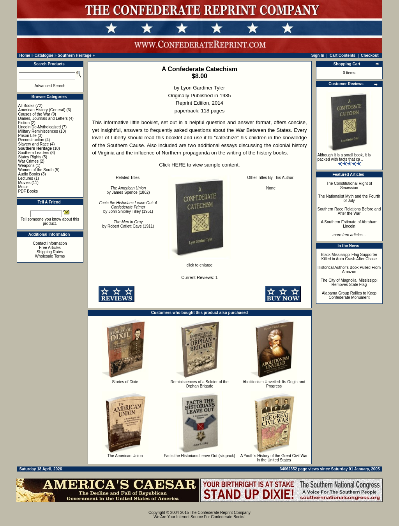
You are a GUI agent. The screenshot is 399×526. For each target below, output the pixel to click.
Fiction (24, 123)
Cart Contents (342, 55)
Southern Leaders (33, 153)
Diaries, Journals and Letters (43, 118)
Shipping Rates (50, 252)
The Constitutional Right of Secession (349, 185)
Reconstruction (31, 140)
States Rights (29, 157)
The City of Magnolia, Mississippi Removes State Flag (349, 282)
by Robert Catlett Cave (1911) (128, 224)
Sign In (317, 55)
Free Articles (50, 247)
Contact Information (50, 243)
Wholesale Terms (50, 256)
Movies (24, 183)
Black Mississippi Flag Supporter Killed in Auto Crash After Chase (349, 256)
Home (24, 55)
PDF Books (28, 191)
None (270, 188)
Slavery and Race (33, 144)
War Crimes (28, 161)
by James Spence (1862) (128, 190)
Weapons (26, 165)
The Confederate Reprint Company (220, 512)
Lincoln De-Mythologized (39, 127)
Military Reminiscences (38, 131)
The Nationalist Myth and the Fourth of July (349, 198)
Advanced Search (50, 86)
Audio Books (29, 174)
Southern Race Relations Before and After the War (349, 211)
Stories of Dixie (125, 382)
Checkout (370, 55)
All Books (26, 105)
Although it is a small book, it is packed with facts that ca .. (344, 157)
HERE (178, 165)
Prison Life (27, 135)
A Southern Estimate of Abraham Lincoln (349, 224)
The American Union (125, 456)
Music (23, 187)
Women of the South (36, 170)
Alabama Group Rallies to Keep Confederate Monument (349, 295)
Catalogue (43, 55)
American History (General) (41, 110)
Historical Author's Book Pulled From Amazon (349, 269)
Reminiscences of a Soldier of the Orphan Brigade (200, 384)
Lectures (25, 178)
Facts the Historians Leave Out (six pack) (199, 456)
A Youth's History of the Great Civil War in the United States (274, 458)
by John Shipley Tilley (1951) (128, 207)
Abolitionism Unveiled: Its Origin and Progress (274, 384)
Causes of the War (34, 114)
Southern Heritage (75, 55)
